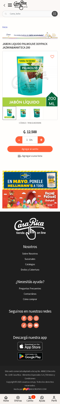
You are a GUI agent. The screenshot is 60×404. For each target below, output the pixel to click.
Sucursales (30, 258)
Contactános (30, 293)
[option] (30, 78)
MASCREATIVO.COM (34, 389)
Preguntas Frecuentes (30, 288)
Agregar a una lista (30, 155)
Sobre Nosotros (30, 253)
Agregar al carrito (30, 148)
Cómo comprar (30, 299)
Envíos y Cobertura (30, 269)
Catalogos (30, 264)
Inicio (5, 27)
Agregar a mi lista (30, 53)
